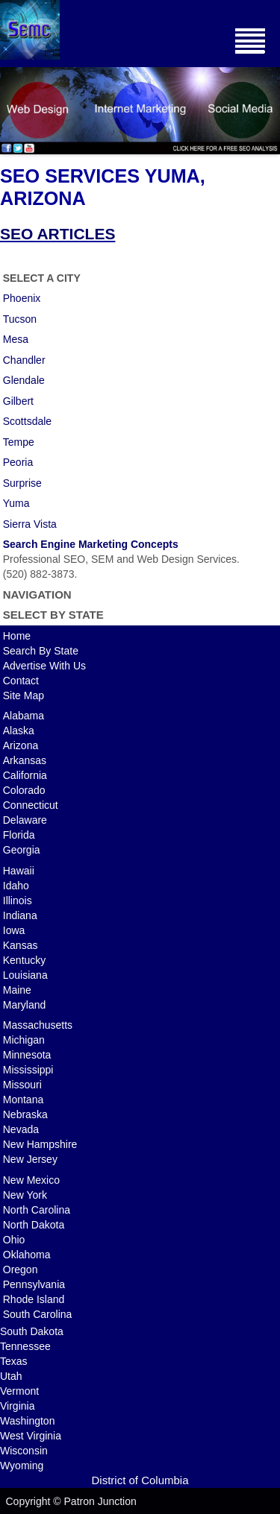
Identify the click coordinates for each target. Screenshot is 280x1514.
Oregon (20, 1269)
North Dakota (33, 1225)
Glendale (24, 380)
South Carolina (37, 1314)
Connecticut (30, 805)
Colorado (24, 790)
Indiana (20, 915)
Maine (17, 990)
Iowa (14, 930)
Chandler (24, 360)
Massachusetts (37, 1025)
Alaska (18, 731)
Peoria (18, 462)
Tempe (18, 442)
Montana (23, 1099)
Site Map (23, 695)
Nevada (21, 1129)
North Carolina (36, 1210)
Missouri (22, 1085)
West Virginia (30, 1436)
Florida (19, 835)
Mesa (15, 339)
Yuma (16, 503)
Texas (14, 1361)
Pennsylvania (34, 1284)
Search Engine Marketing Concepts (90, 544)
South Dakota (31, 1331)
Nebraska (25, 1114)
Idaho (16, 886)
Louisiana (25, 975)
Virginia (17, 1406)
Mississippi (28, 1070)
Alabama (23, 716)
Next (269, 107)
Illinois (17, 900)
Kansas (20, 945)
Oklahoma (27, 1255)
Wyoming (21, 1466)
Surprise (22, 483)
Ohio (14, 1240)
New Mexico (31, 1180)
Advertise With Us (44, 666)
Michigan (24, 1040)
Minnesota (27, 1055)
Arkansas (24, 760)
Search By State (40, 651)
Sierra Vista (30, 524)
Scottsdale (27, 421)
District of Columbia (139, 1480)
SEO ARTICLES (57, 233)
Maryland (24, 1005)
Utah (11, 1376)
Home (17, 636)
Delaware (25, 820)
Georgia (21, 850)
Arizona (20, 745)
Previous (11, 107)
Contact (21, 681)
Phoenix (22, 298)
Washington (27, 1421)
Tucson (20, 319)
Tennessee (25, 1346)
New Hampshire (40, 1144)
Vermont (19, 1391)
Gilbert (18, 401)
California (25, 775)
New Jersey (30, 1159)
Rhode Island (34, 1299)
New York (25, 1195)
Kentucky (24, 960)
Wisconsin (24, 1451)
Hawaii (18, 871)
